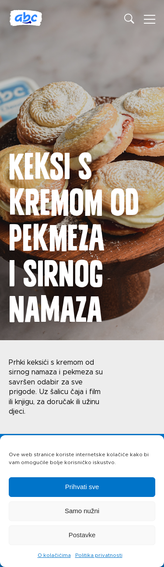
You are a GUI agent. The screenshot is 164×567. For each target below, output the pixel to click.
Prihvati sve (82, 486)
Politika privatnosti (98, 555)
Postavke (82, 535)
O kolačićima (54, 555)
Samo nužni (82, 510)
